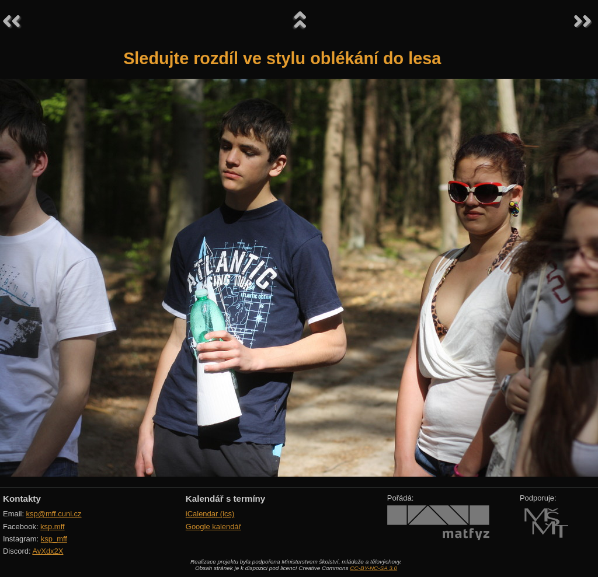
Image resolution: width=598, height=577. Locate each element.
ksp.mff (52, 526)
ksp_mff (54, 538)
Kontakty (22, 498)
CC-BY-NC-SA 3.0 (373, 568)
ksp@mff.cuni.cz (54, 513)
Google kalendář (213, 526)
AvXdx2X (47, 551)
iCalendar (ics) (210, 513)
